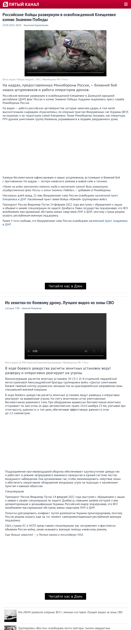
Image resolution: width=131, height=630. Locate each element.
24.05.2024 (8, 25)
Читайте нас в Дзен (65, 286)
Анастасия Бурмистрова (36, 25)
